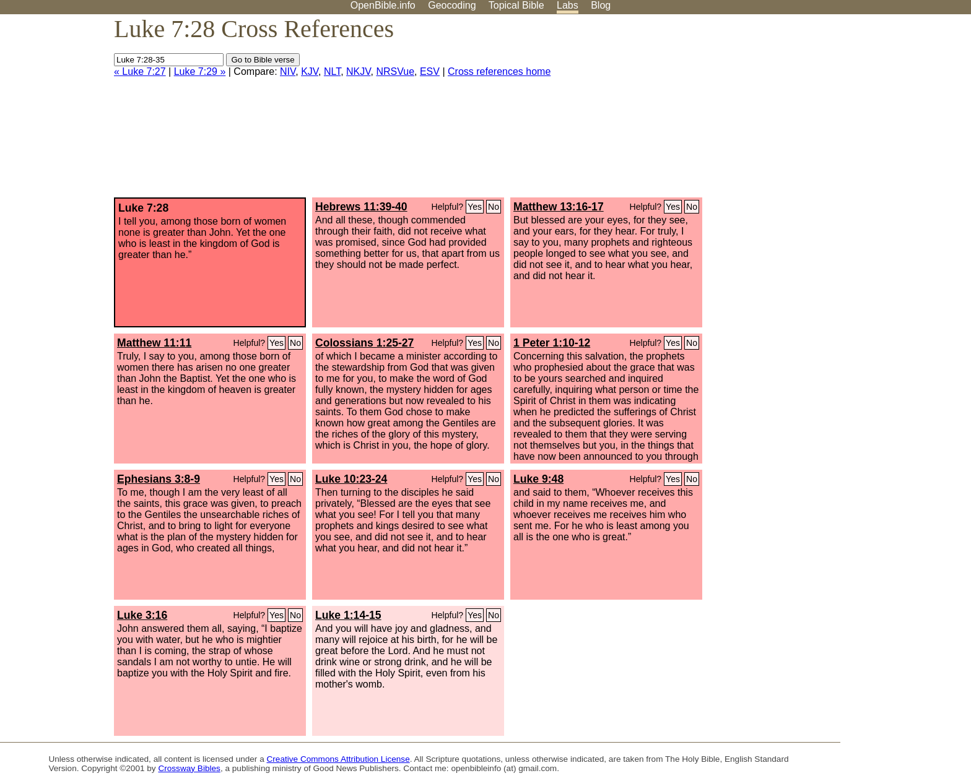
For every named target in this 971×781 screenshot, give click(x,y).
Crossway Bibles (189, 768)
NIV (287, 71)
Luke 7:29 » (200, 71)
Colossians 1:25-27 (364, 343)
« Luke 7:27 (140, 71)
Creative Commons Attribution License (338, 759)
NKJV (358, 71)
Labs (567, 5)
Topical (516, 5)
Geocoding (452, 5)
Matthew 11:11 (154, 343)
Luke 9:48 (538, 479)
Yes (475, 207)
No (493, 207)
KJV (309, 71)
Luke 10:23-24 (351, 479)
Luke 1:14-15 (348, 615)
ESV (430, 71)
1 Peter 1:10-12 (551, 343)
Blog (601, 5)
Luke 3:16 (142, 615)
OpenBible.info (383, 5)
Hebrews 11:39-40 (361, 207)
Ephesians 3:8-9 (158, 479)
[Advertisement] (846, 110)
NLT (332, 71)
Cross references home (499, 71)
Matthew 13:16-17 (558, 207)
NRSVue (395, 71)
